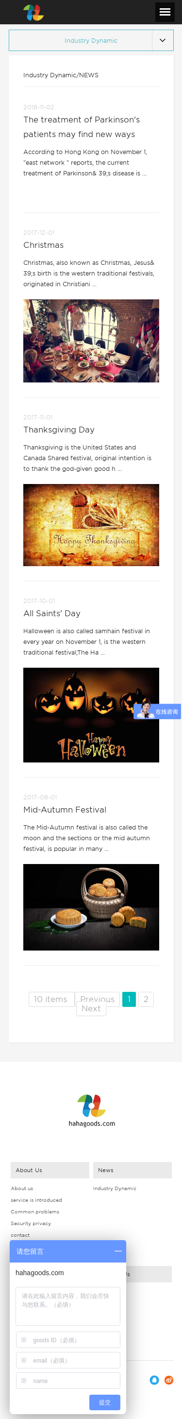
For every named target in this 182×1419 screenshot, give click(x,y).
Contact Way (109, 1292)
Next (91, 1008)
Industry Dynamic (114, 1188)
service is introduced (36, 1200)
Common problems (35, 1211)
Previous (97, 999)
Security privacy (31, 1223)
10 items (51, 999)
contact (20, 1235)
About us (22, 1188)
